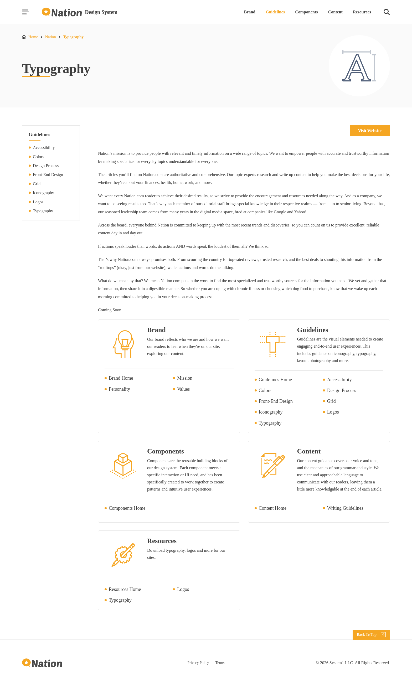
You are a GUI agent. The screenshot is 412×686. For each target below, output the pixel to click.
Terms (220, 663)
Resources (362, 12)
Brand (249, 12)
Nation (50, 37)
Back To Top (367, 635)
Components (306, 12)
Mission (184, 378)
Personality (119, 389)
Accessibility (44, 147)
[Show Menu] (25, 12)
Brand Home (121, 378)
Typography (73, 37)
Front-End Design (48, 174)
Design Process (46, 165)
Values (183, 389)
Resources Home (125, 589)
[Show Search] (387, 12)
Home (33, 37)
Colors (38, 156)
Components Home (127, 508)
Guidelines (275, 12)
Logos (38, 202)
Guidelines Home (275, 379)
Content (335, 12)
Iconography (43, 192)
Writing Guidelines (345, 508)
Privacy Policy (198, 663)
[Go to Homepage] (79, 12)
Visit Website (370, 130)
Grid (36, 184)
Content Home (273, 508)
